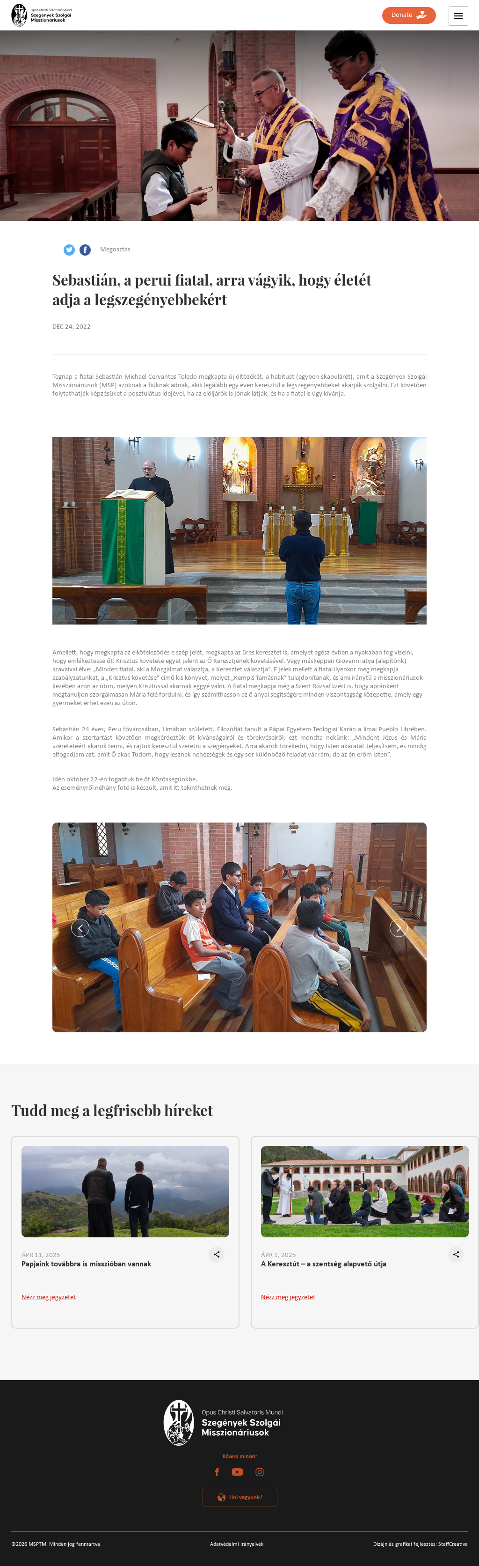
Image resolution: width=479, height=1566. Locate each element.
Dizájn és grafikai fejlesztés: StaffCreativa (420, 1544)
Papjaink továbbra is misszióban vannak (86, 1264)
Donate (409, 15)
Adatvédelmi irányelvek (236, 1544)
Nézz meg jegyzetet (49, 1297)
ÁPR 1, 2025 (278, 1255)
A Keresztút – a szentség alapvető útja (323, 1264)
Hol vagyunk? (245, 1497)
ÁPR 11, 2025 (41, 1255)
